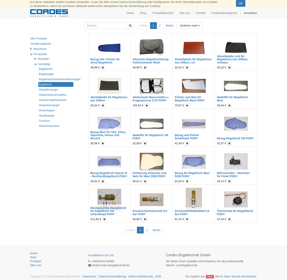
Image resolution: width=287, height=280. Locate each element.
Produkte (35, 261)
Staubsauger (47, 115)
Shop (33, 257)
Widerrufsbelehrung (140, 276)
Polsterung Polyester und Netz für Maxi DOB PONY (149, 174)
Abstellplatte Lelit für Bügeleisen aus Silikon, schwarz (232, 59)
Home (33, 253)
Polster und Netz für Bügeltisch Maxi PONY (190, 99)
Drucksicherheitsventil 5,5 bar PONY (192, 212)
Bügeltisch (45, 84)
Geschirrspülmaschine (53, 100)
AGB (158, 276)
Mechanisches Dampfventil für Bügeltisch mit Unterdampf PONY (108, 211)
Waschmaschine (49, 126)
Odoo (209, 276)
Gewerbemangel (49, 105)
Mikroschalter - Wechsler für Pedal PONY (233, 174)
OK (241, 3)
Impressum (89, 276)
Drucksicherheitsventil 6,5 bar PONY (150, 212)
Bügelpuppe (46, 74)
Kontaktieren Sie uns (101, 255)
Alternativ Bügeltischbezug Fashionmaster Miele (150, 61)
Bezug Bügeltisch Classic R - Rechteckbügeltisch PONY (108, 174)
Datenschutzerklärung (132, 2)
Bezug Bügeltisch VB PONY (235, 138)
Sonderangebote (40, 43)
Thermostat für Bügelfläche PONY (235, 212)
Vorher (144, 25)
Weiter (170, 25)
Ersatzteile (40, 54)
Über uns (35, 265)
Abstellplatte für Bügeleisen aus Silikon (108, 99)
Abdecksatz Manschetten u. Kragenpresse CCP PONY (151, 99)
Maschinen (40, 48)
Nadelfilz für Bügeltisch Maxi (232, 99)
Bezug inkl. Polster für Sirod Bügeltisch (105, 61)
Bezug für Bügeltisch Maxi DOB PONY (192, 174)
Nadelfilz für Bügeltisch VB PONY (150, 137)
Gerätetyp (44, 64)
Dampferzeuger (48, 89)
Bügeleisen (46, 68)
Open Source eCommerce (240, 276)
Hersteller (43, 58)
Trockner (44, 120)
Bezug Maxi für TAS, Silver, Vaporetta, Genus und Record (108, 135)
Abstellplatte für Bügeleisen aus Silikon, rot (193, 61)
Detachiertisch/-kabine (53, 94)
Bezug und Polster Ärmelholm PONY (187, 137)
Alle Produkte (38, 38)
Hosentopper (47, 110)
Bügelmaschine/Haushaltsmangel (56, 79)
